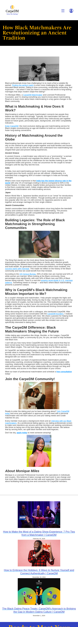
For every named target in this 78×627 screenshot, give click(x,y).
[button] (63, 11)
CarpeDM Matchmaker (32, 95)
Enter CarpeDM (11, 126)
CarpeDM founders (55, 314)
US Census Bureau (27, 274)
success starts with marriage (17, 269)
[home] (12, 10)
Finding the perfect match (23, 85)
